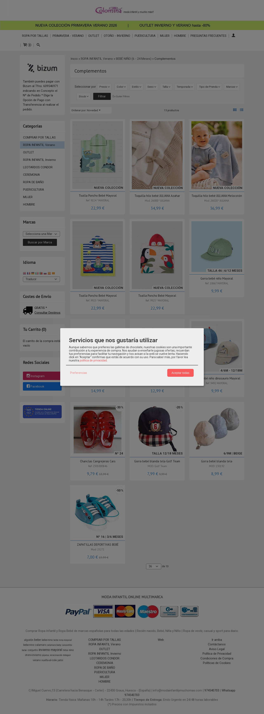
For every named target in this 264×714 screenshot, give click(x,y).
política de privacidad (93, 360)
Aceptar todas (180, 372)
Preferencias (78, 372)
